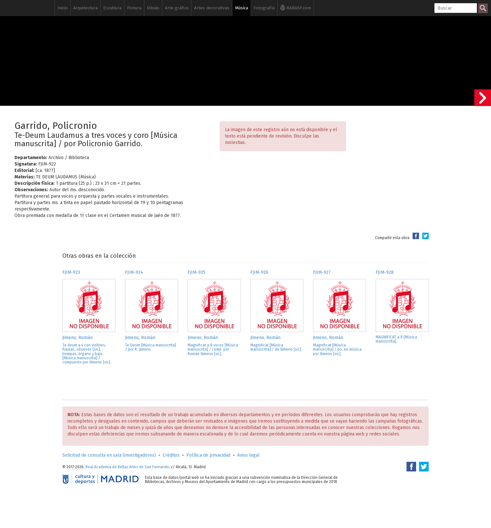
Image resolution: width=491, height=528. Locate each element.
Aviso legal (248, 455)
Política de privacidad (208, 455)
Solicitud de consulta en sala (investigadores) (109, 455)
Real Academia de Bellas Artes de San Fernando (127, 467)
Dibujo (153, 8)
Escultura (112, 8)
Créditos (171, 455)
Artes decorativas (211, 8)
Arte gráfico (177, 8)
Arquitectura (85, 8)
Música (241, 8)
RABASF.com (295, 7)
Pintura (134, 8)
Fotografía (264, 8)
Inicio (63, 8)
